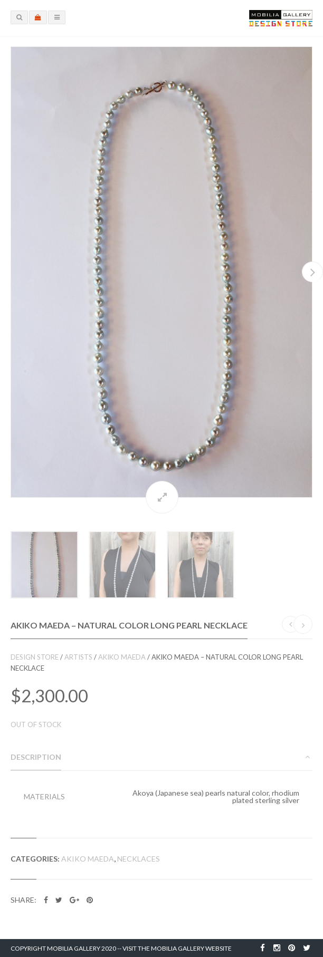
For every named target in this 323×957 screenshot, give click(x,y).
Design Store (35, 657)
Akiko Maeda (122, 657)
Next (312, 272)
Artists (78, 657)
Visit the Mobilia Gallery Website (177, 948)
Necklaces (138, 858)
